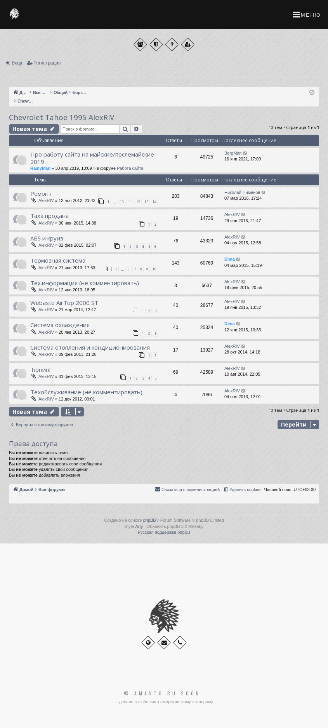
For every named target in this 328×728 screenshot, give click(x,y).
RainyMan (40, 168)
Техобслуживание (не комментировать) (86, 392)
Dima (229, 259)
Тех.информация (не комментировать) (84, 283)
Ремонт (41, 193)
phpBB (149, 520)
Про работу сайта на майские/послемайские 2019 (92, 157)
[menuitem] (241, 489)
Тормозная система (57, 260)
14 (154, 201)
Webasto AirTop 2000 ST (64, 303)
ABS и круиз (46, 238)
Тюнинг (41, 369)
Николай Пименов (242, 192)
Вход (17, 63)
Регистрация (47, 63)
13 (146, 201)
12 (138, 201)
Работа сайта (130, 168)
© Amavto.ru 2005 (162, 693)
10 (122, 201)
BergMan (233, 153)
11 (130, 201)
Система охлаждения (60, 325)
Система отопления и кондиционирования (90, 347)
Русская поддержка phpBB (164, 532)
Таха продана (49, 215)
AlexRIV (46, 200)
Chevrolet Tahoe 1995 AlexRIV (61, 117)
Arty (139, 526)
